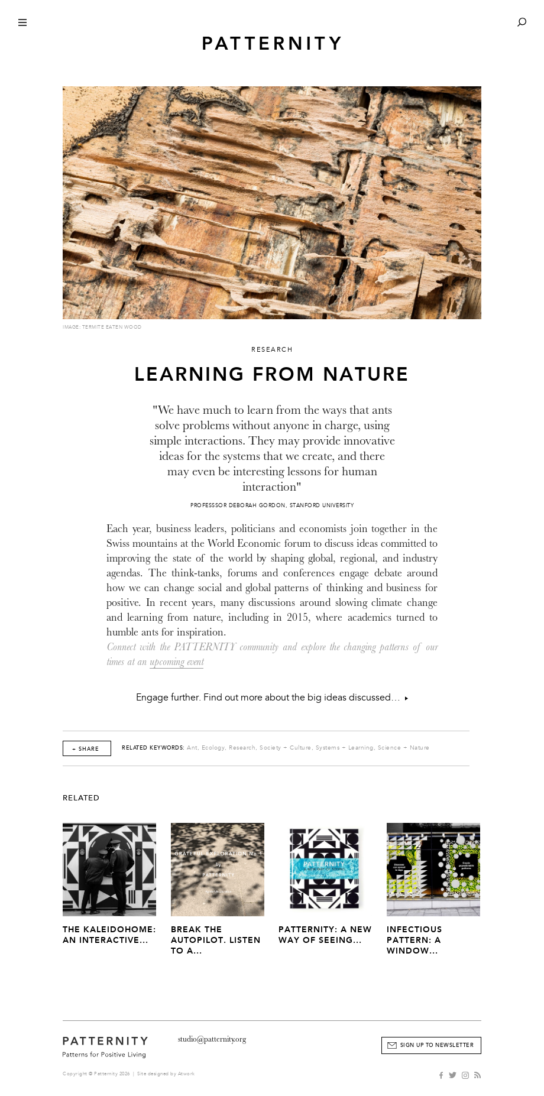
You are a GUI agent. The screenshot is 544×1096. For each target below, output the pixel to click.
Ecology (213, 747)
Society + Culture (286, 747)
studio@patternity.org (212, 1039)
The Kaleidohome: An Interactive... (109, 935)
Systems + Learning (345, 747)
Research (242, 747)
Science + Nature (404, 747)
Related (81, 798)
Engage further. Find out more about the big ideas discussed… (272, 697)
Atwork (186, 1073)
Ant (192, 747)
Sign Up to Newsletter (437, 1045)
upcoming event (176, 662)
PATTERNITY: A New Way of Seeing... (325, 935)
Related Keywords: (153, 747)
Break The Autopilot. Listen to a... (216, 940)
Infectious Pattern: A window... (414, 940)
